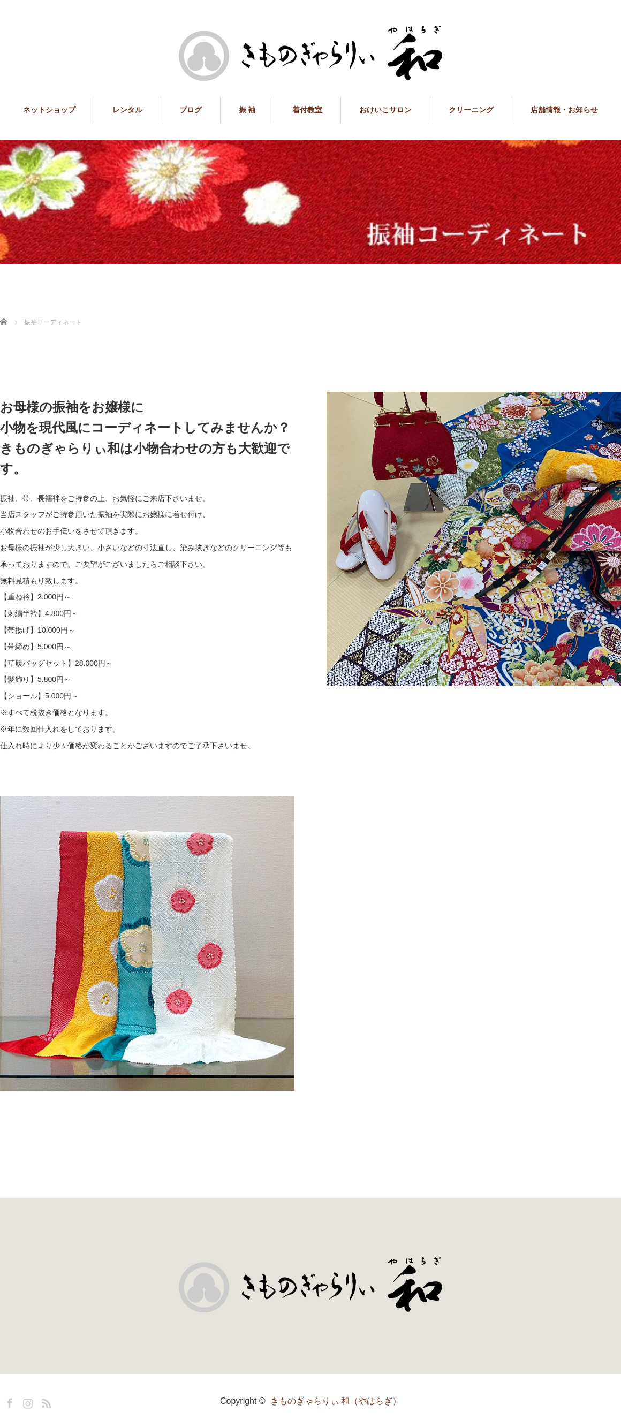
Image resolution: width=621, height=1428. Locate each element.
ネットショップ (49, 109)
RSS (45, 1401)
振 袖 (247, 109)
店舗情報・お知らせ (564, 109)
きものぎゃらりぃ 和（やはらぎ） (335, 1401)
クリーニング (471, 109)
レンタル (127, 109)
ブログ (190, 109)
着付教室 (307, 109)
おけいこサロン (385, 109)
